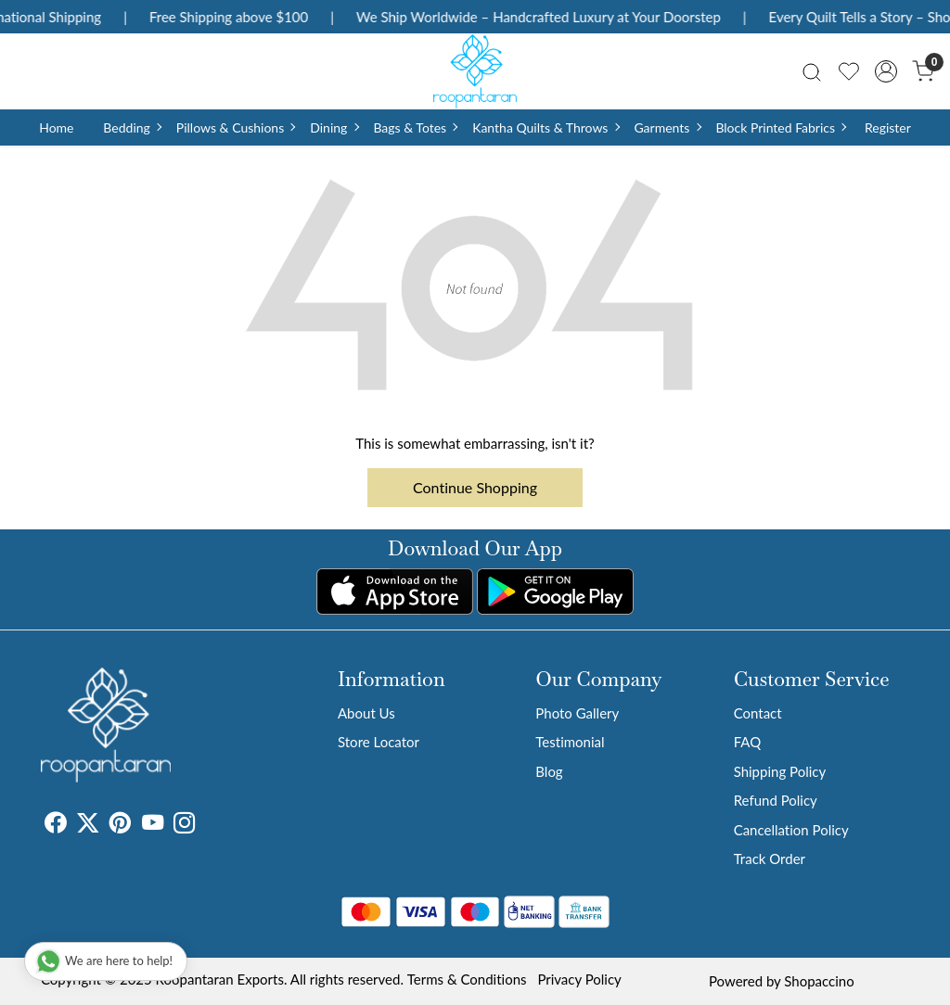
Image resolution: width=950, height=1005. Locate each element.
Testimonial (569, 741)
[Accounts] (886, 71)
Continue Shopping (475, 487)
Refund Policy (775, 800)
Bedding (131, 127)
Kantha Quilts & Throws (545, 127)
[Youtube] (152, 825)
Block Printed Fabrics (780, 127)
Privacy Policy (579, 979)
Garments (667, 127)
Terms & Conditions (467, 979)
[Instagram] (184, 825)
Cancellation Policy (791, 829)
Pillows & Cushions (235, 127)
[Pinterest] (120, 825)
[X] (87, 825)
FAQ (748, 741)
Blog (548, 771)
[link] (811, 71)
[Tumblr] (206, 825)
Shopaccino (819, 981)
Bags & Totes (414, 127)
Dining (333, 127)
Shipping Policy (780, 771)
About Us (366, 713)
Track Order (769, 858)
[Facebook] (55, 825)
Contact (758, 713)
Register (888, 127)
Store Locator (378, 741)
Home (56, 127)
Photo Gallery (577, 713)
